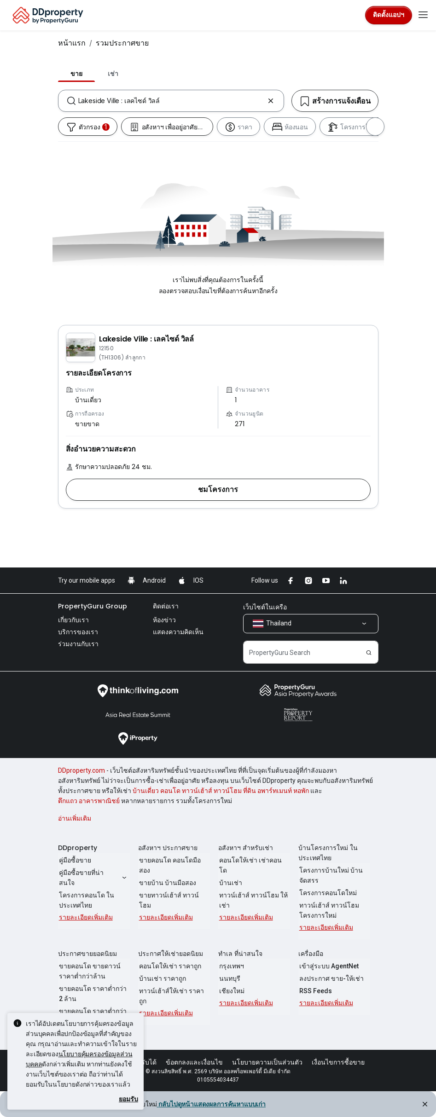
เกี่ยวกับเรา (73, 620)
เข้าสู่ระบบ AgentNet (328, 966)
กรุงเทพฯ (230, 966)
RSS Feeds (314, 991)
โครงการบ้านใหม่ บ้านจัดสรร (330, 875)
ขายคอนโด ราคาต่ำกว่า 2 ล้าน (92, 993)
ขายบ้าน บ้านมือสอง (166, 882)
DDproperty (77, 847)
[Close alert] (424, 1105)
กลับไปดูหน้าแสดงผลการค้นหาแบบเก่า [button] (211, 1104)
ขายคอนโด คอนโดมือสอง (169, 865)
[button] (218, 490)
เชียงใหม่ (231, 991)
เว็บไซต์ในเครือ (265, 607)
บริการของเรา (78, 632)
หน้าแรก (72, 42)
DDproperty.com (81, 770)
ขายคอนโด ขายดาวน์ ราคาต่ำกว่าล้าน (89, 971)
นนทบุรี (228, 978)
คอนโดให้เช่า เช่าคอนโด (253, 860)
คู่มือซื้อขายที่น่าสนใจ (94, 877)
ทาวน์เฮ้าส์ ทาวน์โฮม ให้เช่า (252, 890)
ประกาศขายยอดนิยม (87, 953)
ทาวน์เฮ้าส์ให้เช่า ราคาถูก (170, 996)
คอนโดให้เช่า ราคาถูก (169, 966)
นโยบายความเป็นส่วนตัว (267, 1062)
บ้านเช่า (229, 872)
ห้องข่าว (164, 620)
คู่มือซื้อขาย (74, 860)
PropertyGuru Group (92, 606)
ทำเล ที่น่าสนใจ (240, 953)
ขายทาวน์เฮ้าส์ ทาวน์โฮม (174, 895)
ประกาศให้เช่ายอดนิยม (170, 953)
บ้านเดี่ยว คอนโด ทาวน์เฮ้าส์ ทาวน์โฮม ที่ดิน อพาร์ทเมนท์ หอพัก (221, 790)
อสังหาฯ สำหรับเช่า (245, 847)
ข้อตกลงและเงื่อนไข (194, 1062)
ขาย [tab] (76, 73)
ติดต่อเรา (166, 606)
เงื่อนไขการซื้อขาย (338, 1062)
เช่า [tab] (113, 73)
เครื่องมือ (310, 953)
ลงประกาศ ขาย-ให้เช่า (330, 978)
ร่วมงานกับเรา (78, 644)
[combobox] (171, 101)
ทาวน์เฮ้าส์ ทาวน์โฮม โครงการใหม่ (328, 910)
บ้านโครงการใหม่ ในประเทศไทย (328, 852)
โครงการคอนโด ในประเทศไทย (85, 900)
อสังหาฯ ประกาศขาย (168, 847)
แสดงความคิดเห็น (178, 632)
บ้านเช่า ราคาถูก (161, 978)
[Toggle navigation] (423, 15)
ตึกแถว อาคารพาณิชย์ (89, 800)
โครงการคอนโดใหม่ (327, 893)
